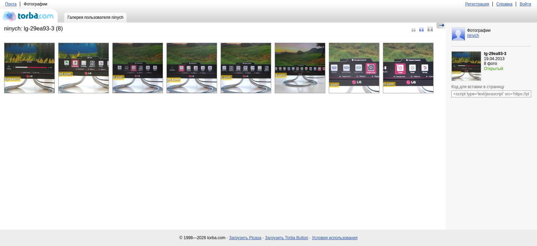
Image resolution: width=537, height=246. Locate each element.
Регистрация (477, 4)
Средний (421, 29)
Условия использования (335, 237)
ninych (473, 35)
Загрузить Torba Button (286, 237)
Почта (10, 4)
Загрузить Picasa (245, 237)
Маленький (413, 30)
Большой (430, 29)
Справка (504, 4)
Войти (525, 4)
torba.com (29, 16)
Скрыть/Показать (441, 26)
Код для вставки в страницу (477, 86)
